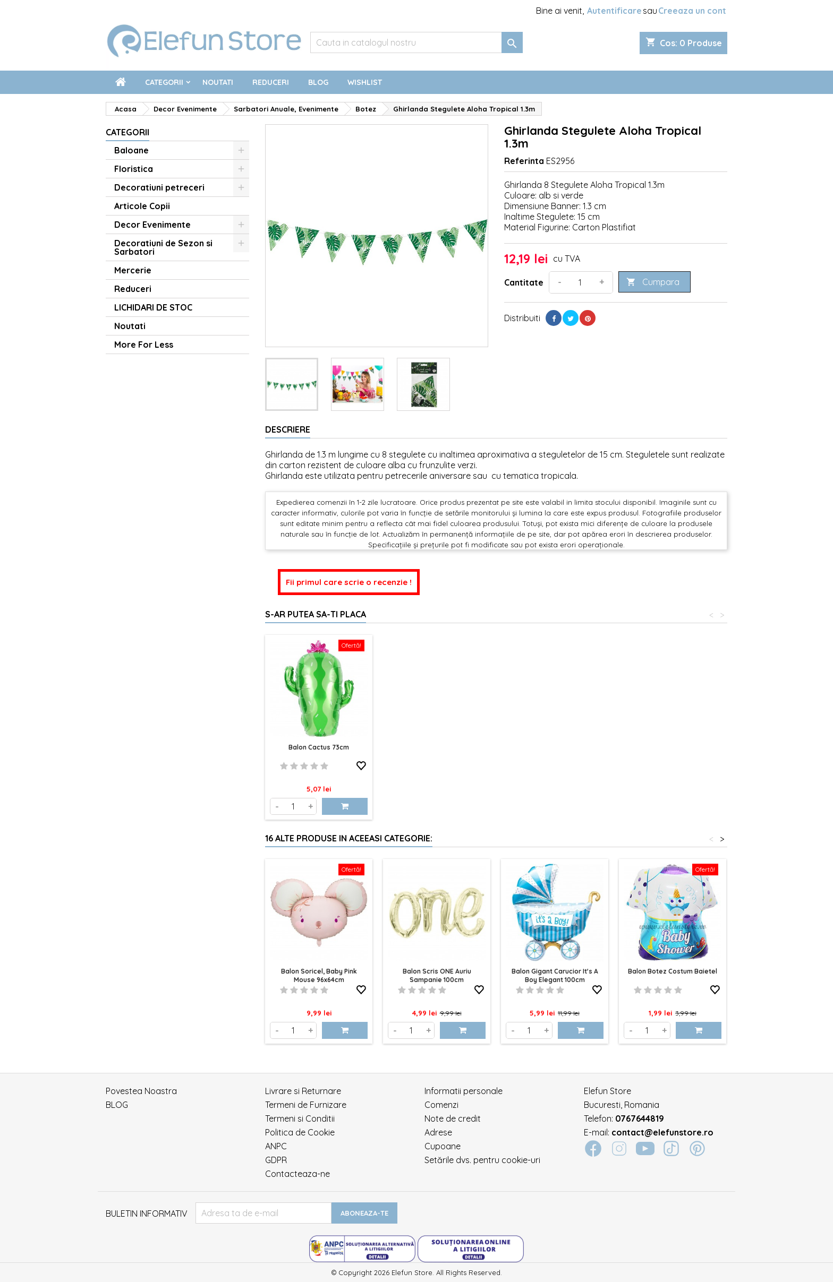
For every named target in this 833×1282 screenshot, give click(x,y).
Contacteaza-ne (297, 1173)
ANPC (276, 1146)
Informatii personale (463, 1091)
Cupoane (442, 1146)
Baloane (131, 150)
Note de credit (452, 1118)
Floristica (133, 169)
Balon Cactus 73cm (436, 747)
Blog (318, 82)
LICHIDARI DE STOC (153, 307)
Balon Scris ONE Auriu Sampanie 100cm (437, 975)
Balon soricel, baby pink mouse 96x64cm (319, 975)
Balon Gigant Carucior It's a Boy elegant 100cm (555, 975)
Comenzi (441, 1104)
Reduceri (270, 82)
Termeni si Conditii (300, 1118)
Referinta (524, 161)
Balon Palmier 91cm (318, 747)
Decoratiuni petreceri (159, 187)
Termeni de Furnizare (305, 1104)
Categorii (164, 82)
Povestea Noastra (141, 1091)
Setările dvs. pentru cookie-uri (482, 1160)
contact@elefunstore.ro (662, 1132)
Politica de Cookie (300, 1132)
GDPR (276, 1160)
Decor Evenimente (152, 224)
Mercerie (132, 270)
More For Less (143, 344)
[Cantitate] (580, 282)
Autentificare (614, 10)
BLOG (117, 1104)
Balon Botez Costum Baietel (672, 971)
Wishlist (364, 82)
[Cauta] (416, 42)
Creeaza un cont (692, 10)
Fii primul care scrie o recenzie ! (349, 582)
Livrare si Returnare (303, 1091)
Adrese (438, 1132)
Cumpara (652, 282)
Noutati (217, 82)
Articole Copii (142, 206)
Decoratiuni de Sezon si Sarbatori (163, 247)
